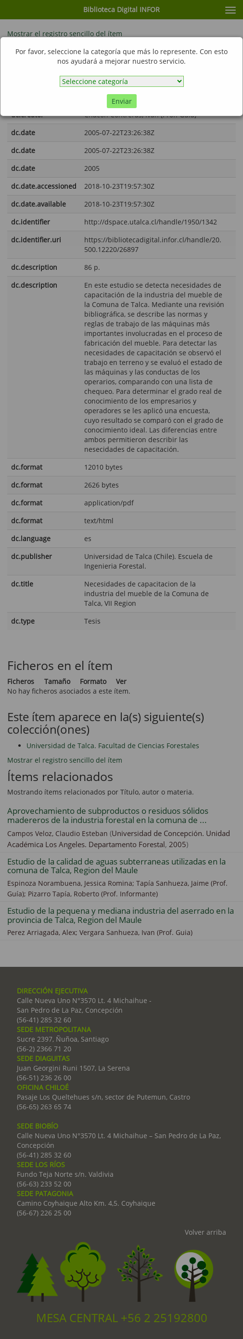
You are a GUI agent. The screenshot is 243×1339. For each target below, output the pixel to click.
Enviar (122, 101)
